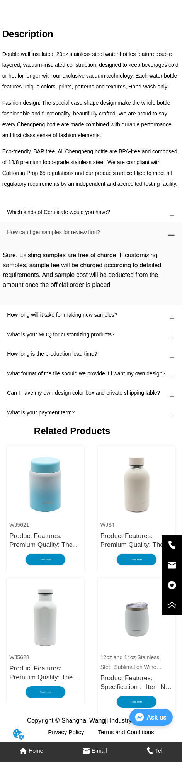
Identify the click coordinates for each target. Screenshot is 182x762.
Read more (45, 559)
